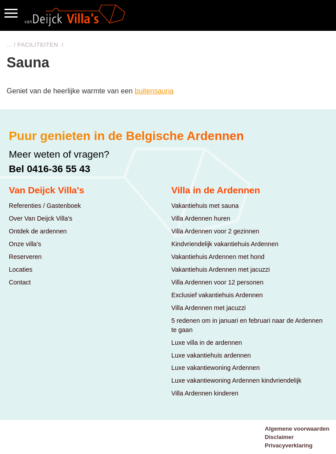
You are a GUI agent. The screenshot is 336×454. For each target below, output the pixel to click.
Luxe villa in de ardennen (206, 342)
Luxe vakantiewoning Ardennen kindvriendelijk (236, 380)
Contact (20, 282)
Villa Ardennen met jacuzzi (208, 307)
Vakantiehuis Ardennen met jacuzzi (220, 269)
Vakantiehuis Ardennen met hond (218, 256)
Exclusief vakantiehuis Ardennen (217, 295)
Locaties (21, 269)
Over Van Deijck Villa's (40, 218)
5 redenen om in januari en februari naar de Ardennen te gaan (247, 325)
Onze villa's (25, 243)
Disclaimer (279, 437)
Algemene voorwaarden (297, 428)
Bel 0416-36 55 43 (49, 168)
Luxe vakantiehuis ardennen (211, 355)
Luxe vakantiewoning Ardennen (215, 367)
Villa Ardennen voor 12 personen (217, 282)
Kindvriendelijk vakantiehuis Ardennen (224, 243)
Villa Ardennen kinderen (204, 393)
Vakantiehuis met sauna (205, 205)
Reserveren (25, 256)
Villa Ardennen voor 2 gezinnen (215, 231)
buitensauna (154, 91)
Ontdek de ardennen (38, 231)
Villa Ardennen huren (200, 218)
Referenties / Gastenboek (45, 205)
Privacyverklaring (288, 445)
